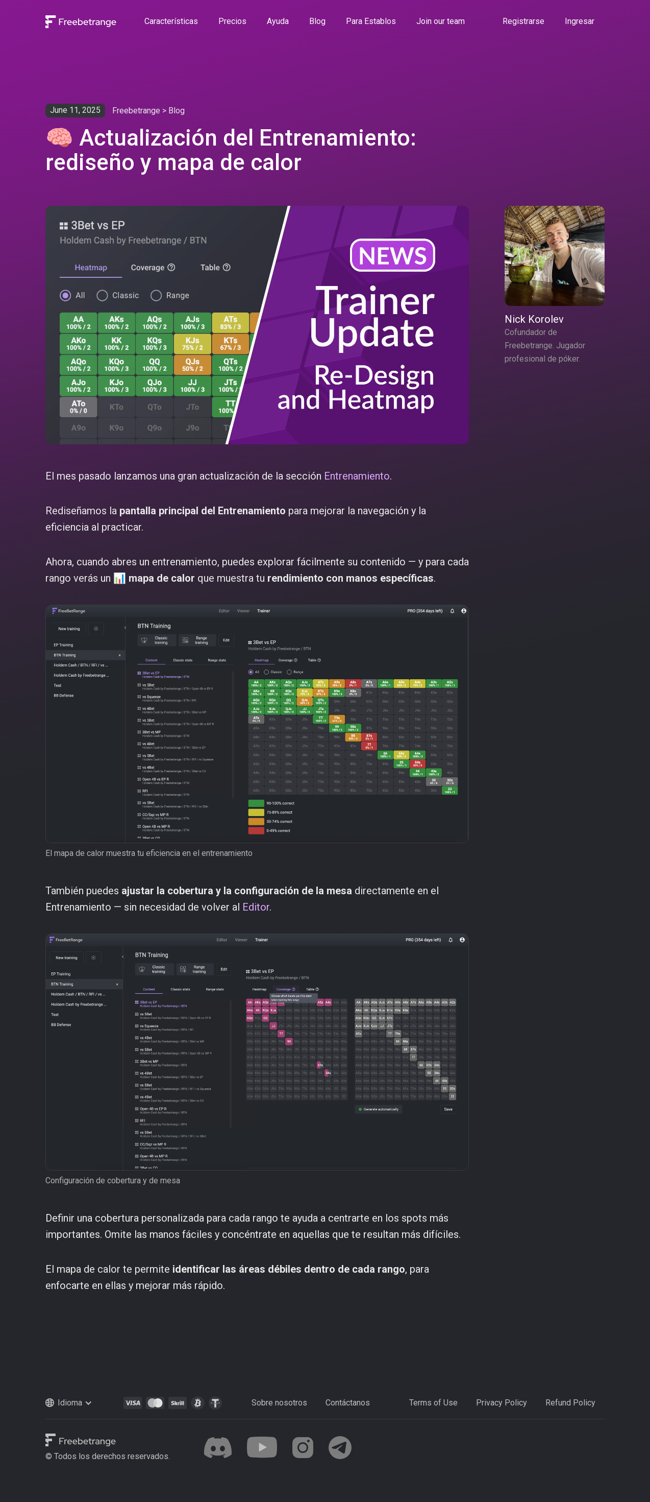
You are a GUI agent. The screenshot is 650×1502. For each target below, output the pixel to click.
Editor (255, 907)
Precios (232, 21)
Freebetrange (136, 110)
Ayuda (278, 21)
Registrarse (523, 21)
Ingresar (579, 21)
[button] (80, 1403)
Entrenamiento (357, 476)
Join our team (440, 21)
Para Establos (371, 21)
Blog (317, 21)
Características (171, 21)
